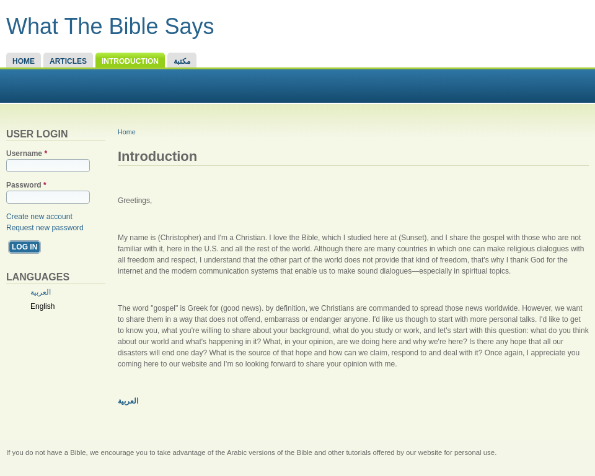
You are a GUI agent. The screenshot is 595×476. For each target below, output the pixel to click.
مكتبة (182, 61)
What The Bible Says (110, 26)
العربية (40, 292)
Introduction (130, 61)
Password (26, 185)
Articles (68, 61)
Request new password (45, 227)
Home (23, 61)
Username (26, 153)
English (42, 306)
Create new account (39, 216)
